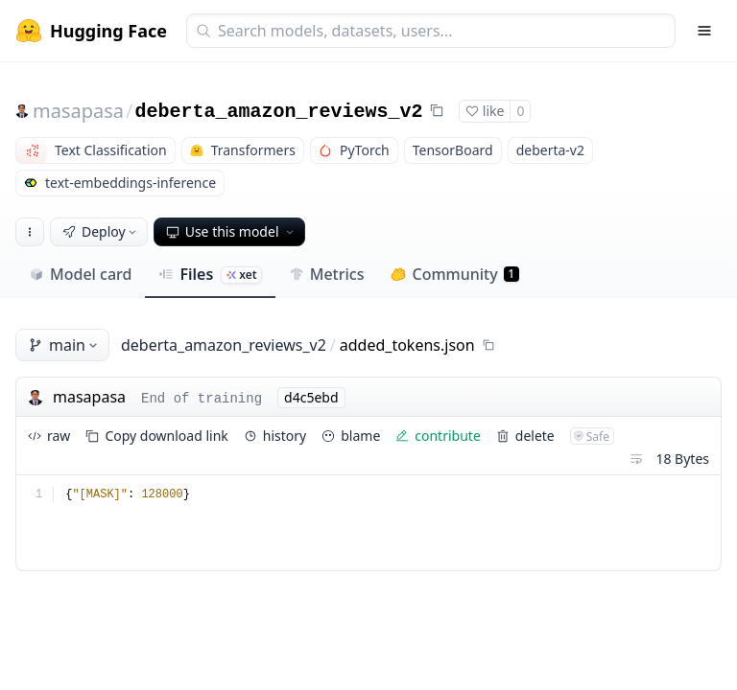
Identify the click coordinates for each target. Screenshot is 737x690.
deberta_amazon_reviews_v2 (279, 112)
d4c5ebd (311, 397)
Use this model (231, 231)
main (64, 345)
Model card (80, 274)
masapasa (78, 111)
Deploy (100, 231)
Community (454, 274)
